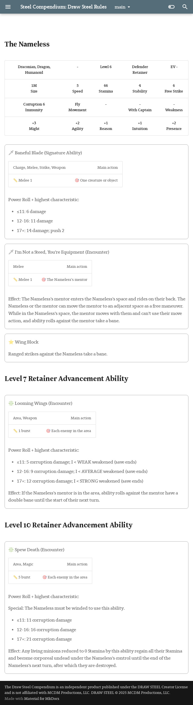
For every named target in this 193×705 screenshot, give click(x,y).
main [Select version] (120, 7)
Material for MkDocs (41, 698)
